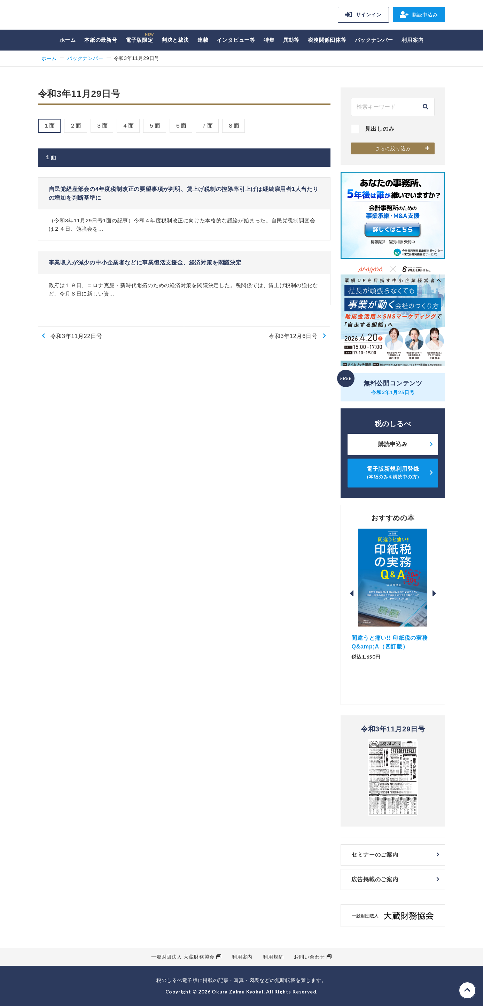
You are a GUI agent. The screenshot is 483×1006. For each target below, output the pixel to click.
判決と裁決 (175, 40)
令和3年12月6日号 (293, 336)
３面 (102, 126)
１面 (49, 126)
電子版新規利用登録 (393, 472)
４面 (128, 126)
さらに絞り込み (393, 148)
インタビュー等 (236, 40)
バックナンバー (374, 40)
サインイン (363, 14)
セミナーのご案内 (374, 855)
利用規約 (273, 957)
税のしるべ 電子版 (86, 15)
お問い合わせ (309, 957)
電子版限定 (139, 40)
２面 (75, 126)
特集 (269, 40)
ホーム (68, 40)
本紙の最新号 (100, 40)
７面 (207, 126)
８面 (234, 126)
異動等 (291, 40)
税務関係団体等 (327, 40)
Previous (351, 593)
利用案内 (412, 40)
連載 (203, 40)
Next (434, 593)
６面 (181, 126)
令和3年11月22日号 (76, 336)
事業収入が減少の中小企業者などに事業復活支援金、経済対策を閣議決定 (145, 263)
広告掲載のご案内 (374, 879)
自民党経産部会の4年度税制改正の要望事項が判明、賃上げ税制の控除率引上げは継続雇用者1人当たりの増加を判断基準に (184, 193)
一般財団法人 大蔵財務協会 (183, 957)
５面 (155, 126)
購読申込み (419, 14)
